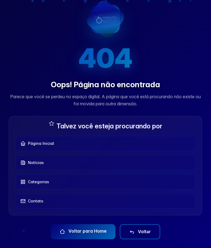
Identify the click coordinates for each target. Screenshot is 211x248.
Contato (30, 201)
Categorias (33, 182)
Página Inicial (35, 143)
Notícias (30, 162)
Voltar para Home (83, 231)
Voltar (140, 232)
